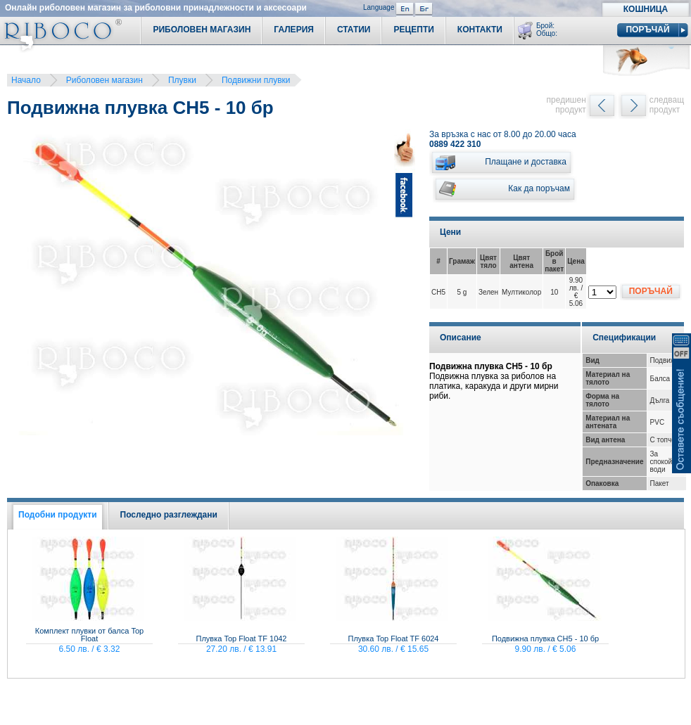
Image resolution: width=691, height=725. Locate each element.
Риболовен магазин (104, 80)
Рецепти (413, 29)
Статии (354, 29)
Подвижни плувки (256, 80)
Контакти (479, 29)
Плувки (182, 80)
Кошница (645, 9)
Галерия (294, 29)
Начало (26, 80)
